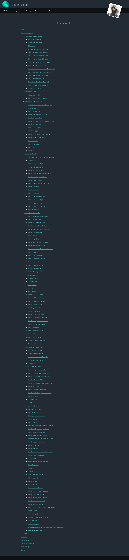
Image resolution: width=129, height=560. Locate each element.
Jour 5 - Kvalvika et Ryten (35, 232)
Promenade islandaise (34, 95)
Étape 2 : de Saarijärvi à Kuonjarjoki (38, 56)
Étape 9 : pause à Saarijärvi (36, 78)
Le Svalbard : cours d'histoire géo (38, 357)
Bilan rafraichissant (33, 209)
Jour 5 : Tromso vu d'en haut (36, 501)
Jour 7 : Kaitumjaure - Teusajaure (38, 317)
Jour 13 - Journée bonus (35, 203)
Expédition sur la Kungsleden (33, 272)
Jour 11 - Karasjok (33, 144)
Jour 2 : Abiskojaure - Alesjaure (37, 301)
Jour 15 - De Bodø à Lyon (35, 265)
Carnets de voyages (12, 11)
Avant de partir (32, 291)
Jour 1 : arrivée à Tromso (35, 488)
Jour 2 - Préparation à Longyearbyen (38, 373)
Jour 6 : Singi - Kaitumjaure (36, 314)
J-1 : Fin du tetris (33, 484)
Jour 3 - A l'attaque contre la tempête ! (39, 376)
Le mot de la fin (32, 399)
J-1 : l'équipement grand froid (36, 416)
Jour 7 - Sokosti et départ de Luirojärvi (39, 183)
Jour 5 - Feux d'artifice (34, 124)
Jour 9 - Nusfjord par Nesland (36, 245)
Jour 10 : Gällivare (33, 327)
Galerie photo (30, 11)
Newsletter (38, 11)
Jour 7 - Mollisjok (33, 131)
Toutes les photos (33, 465)
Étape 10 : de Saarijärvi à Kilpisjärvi (38, 82)
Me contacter (47, 11)
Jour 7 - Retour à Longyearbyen (37, 389)
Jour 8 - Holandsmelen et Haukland (38, 242)
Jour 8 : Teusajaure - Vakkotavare (38, 321)
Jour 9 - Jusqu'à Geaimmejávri (37, 137)
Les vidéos (31, 468)
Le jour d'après (32, 458)
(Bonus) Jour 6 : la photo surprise (38, 461)
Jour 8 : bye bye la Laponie (36, 455)
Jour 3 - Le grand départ (35, 118)
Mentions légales (26, 547)
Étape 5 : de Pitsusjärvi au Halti (37, 65)
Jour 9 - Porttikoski (33, 190)
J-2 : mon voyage (33, 412)
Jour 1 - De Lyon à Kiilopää (36, 164)
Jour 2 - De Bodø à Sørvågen (36, 223)
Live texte (24, 537)
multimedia (62, 557)
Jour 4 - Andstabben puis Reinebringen (39, 229)
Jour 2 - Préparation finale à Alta (37, 114)
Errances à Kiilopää (30, 154)
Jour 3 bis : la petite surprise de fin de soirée (41, 439)
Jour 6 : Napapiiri (33, 448)
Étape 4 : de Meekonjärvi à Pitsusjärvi (39, 62)
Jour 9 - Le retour (33, 396)
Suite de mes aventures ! (35, 530)
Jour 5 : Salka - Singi (34, 311)
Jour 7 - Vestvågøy (33, 239)
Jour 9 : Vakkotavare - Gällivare (37, 324)
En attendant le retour (34, 88)
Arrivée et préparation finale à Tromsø (39, 49)
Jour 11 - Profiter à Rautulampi (37, 196)
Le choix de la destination (35, 353)
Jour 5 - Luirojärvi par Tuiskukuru (37, 177)
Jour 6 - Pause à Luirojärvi (35, 180)
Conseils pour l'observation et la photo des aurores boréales (46, 527)
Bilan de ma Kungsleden (35, 344)
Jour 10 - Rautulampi (34, 193)
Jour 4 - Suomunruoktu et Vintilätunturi (39, 173)
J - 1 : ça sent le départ (34, 367)
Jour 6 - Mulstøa (33, 236)
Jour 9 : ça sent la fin (34, 514)
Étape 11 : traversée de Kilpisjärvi (38, 85)
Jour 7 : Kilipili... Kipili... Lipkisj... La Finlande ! (41, 507)
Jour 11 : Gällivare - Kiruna (35, 331)
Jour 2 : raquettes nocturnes (36, 432)
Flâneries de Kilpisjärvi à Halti (33, 36)
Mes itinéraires (32, 520)
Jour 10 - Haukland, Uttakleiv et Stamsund (40, 249)
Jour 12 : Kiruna (32, 334)
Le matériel (31, 288)
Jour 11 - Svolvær (33, 252)
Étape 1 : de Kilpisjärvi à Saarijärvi (38, 52)
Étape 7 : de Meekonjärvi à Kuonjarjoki (39, 72)
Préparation (31, 46)
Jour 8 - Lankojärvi (33, 187)
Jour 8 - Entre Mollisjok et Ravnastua (39, 134)
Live (22, 11)
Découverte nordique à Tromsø (34, 475)
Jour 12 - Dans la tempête (35, 255)
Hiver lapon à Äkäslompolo (33, 406)
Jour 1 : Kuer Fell (33, 422)
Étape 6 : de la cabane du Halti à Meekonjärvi (41, 69)
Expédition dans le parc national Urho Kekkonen (42, 157)
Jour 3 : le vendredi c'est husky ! (37, 435)
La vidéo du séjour (33, 524)
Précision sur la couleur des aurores (38, 517)
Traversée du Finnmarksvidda (33, 101)
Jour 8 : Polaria (32, 511)
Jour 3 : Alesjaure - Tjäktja (35, 304)
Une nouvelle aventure (34, 39)
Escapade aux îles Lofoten (32, 213)
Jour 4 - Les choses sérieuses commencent (41, 121)
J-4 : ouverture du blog (34, 409)
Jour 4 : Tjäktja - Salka (34, 308)
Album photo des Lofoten (35, 268)
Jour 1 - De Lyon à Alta (34, 111)
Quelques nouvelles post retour (37, 340)
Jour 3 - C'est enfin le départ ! (36, 170)
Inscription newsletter (27, 543)
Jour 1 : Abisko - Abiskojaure (36, 298)
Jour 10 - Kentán (33, 141)
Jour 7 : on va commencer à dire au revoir (40, 452)
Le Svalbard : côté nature (35, 360)
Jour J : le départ (33, 419)
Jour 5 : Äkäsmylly (33, 445)
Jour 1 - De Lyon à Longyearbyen (37, 370)
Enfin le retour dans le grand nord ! (38, 216)
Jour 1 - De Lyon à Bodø (35, 219)
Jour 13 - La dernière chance (36, 259)
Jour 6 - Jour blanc (33, 386)
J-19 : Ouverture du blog (35, 350)
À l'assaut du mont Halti (35, 42)
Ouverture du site (33, 275)
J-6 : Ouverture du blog (34, 478)
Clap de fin (31, 150)
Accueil (23, 29)
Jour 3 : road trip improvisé (36, 494)
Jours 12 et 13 (32, 147)
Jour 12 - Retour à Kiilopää (36, 200)
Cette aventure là (33, 278)
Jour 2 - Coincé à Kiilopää (35, 167)
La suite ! (30, 403)
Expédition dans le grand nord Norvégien (40, 105)
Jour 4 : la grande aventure (36, 442)
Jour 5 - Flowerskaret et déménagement (40, 383)
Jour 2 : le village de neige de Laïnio (38, 429)
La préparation (32, 108)
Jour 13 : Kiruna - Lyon (34, 337)
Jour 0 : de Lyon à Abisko (35, 295)
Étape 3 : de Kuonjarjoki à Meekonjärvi (39, 59)
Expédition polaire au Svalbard (34, 347)
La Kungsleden (32, 281)
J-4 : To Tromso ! (33, 481)
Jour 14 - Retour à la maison (36, 206)
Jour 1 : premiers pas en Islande (37, 98)
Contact (23, 550)
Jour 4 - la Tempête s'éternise (36, 380)
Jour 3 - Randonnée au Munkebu (37, 226)
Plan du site (75, 557)
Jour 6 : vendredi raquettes (36, 504)
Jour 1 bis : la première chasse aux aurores (41, 425)
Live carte (24, 533)
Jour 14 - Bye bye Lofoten (35, 262)
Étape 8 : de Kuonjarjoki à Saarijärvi (38, 75)
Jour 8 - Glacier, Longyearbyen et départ (40, 393)
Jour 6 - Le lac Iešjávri (34, 128)
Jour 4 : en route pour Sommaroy (38, 497)
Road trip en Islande (30, 92)
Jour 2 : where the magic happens (38, 491)
